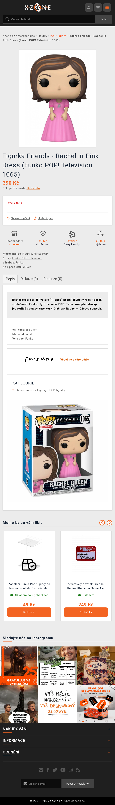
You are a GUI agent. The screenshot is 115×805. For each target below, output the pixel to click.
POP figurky (57, 390)
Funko (20, 262)
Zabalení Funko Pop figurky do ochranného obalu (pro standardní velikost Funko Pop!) (29, 586)
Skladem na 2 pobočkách (31, 595)
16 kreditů (33, 188)
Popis (10, 279)
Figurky (42, 390)
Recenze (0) (52, 279)
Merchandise (25, 390)
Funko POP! (41, 253)
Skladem (88, 595)
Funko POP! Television (27, 258)
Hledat (103, 19)
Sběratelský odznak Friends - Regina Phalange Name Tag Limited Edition (86, 586)
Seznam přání (18, 218)
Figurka (27, 253)
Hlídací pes (43, 218)
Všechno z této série (74, 359)
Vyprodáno (14, 202)
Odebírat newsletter (78, 783)
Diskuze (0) (29, 279)
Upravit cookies (74, 800)
